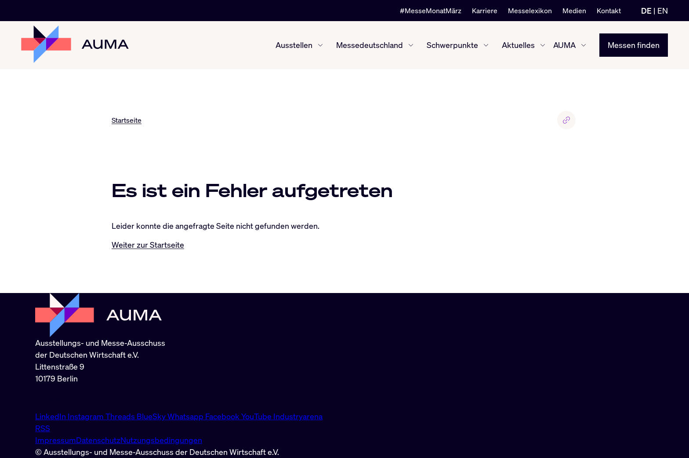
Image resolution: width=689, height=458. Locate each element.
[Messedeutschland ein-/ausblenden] (411, 45)
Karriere (484, 10)
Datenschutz (98, 440)
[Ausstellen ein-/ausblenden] (320, 45)
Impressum (55, 440)
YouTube (257, 416)
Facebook (223, 416)
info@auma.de (60, 397)
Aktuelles (518, 45)
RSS (42, 428)
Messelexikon (530, 10)
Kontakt (609, 10)
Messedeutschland (369, 45)
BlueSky (152, 416)
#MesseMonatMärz (430, 10)
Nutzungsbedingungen (161, 440)
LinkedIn (51, 416)
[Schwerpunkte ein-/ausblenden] (486, 45)
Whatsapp (186, 416)
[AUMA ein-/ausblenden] (583, 45)
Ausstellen (294, 45)
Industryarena (298, 416)
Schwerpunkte (452, 45)
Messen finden (634, 45)
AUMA (564, 45)
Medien (574, 10)
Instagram (86, 416)
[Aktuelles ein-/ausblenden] (542, 45)
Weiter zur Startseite (148, 244)
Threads (121, 416)
